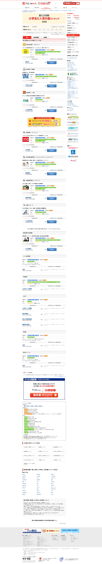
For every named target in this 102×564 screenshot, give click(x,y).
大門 (37, 485)
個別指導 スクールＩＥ (32, 132)
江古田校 (27, 149)
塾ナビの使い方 (70, 110)
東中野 (38, 490)
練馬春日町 (39, 494)
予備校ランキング (71, 85)
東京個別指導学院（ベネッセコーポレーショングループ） (39, 157)
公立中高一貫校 (29, 459)
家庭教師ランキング (71, 95)
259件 (38, 303)
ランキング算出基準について (60, 376)
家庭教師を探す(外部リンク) (73, 70)
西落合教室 (28, 197)
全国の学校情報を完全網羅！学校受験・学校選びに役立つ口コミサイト (73, 119)
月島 (37, 483)
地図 (45, 62)
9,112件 (46, 241)
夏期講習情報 (64, 538)
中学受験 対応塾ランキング (72, 87)
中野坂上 (24, 490)
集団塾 (45, 37)
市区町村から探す (71, 62)
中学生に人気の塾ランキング (73, 92)
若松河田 (24, 476)
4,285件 (46, 166)
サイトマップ (73, 539)
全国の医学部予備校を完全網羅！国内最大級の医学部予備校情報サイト (73, 130)
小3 (48, 29)
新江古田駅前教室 (27, 319)
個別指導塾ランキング (72, 81)
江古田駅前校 (28, 110)
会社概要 (23, 560)
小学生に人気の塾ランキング (73, 91)
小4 (52, 29)
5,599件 (46, 142)
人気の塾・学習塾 (29, 447)
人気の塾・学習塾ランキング (73, 80)
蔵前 (52, 479)
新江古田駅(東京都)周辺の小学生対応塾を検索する (43, 520)
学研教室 (25, 276)
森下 (37, 481)
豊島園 (23, 494)
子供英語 (57, 459)
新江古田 (38, 492)
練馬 (52, 492)
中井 (52, 490)
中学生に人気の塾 (29, 455)
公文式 (24, 296)
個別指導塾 (36, 37)
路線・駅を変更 (61, 26)
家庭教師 (28, 451)
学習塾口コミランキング (72, 84)
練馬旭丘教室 (25, 324)
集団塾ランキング (71, 83)
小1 (39, 29)
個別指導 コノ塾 (30, 92)
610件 (46, 54)
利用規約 (72, 541)
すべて (35, 29)
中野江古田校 (28, 85)
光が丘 (52, 494)
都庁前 (23, 474)
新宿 (37, 488)
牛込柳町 (38, 476)
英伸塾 (24, 331)
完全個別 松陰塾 (30, 69)
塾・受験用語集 (70, 103)
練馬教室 (27, 173)
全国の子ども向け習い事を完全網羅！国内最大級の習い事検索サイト (73, 136)
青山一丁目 (53, 487)
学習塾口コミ (43, 451)
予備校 (42, 459)
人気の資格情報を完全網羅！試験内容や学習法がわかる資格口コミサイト (73, 142)
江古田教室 (28, 248)
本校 (23, 269)
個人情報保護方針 (29, 560)
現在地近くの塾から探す (72, 105)
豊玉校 (27, 62)
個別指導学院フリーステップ (33, 180)
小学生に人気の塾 (59, 451)
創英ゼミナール (29, 205)
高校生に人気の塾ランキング (73, 93)
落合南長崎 (24, 492)
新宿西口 (38, 474)
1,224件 (46, 214)
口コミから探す (70, 67)
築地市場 (24, 485)
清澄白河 (53, 481)
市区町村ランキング (40, 544)
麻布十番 (24, 487)
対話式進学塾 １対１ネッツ (33, 44)
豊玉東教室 (25, 313)
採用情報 (34, 560)
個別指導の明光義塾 (27, 232)
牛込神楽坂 (53, 476)
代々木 (23, 488)
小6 (60, 29)
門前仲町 (24, 483)
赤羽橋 (52, 485)
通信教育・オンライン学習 (29, 464)
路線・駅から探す (71, 63)
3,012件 (46, 190)
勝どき (52, 483)
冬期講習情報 (64, 539)
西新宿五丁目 (53, 488)
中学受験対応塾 (59, 455)
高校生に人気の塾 (44, 455)
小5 (56, 29)
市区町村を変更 (54, 26)
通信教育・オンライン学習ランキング (43, 545)
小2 (44, 29)
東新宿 (52, 474)
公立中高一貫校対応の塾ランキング (29, 544)
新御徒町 (38, 479)
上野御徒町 (24, 479)
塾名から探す (70, 66)
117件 (46, 101)
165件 (38, 283)
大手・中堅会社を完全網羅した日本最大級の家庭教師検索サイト (73, 125)
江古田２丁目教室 (27, 288)
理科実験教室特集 (55, 539)
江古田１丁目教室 (27, 308)
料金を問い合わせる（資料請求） (51, 62)
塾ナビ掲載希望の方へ (75, 538)
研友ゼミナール (26, 352)
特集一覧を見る (63, 523)
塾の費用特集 (70, 102)
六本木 (38, 487)
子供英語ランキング (71, 96)
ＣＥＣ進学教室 (26, 256)
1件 (37, 263)
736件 (46, 78)
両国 (23, 481)
